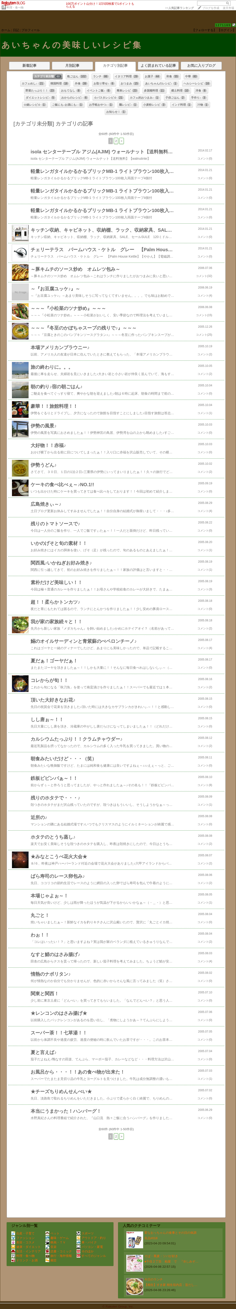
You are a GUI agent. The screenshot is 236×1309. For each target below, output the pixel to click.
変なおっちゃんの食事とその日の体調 (170, 1232)
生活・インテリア (26, 1251)
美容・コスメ (23, 1242)
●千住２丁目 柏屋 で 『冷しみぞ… (171, 1261)
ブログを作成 (210, 8)
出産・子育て (23, 1233)
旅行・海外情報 (58, 1256)
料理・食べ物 (15, 7)
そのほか (85, 1251)
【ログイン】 (226, 30)
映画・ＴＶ (55, 1242)
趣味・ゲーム (57, 1238)
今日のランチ (153, 1279)
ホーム (5, 30)
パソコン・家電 (90, 1247)
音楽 (51, 1247)
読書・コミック (58, 1251)
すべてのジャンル (91, 1256)
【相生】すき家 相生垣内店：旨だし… (170, 1285)
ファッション (23, 1238)
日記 (16, 30)
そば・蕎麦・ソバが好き (161, 1256)
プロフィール (30, 30)
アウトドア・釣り (91, 1238)
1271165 (223, 25)
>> (179, 8)
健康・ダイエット (26, 1247)
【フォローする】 (204, 30)
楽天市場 (228, 8)
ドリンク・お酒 (24, 1260)
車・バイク (87, 1242)
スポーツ (85, 1233)
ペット (52, 1233)
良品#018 (151, 1238)
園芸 (51, 1260)
